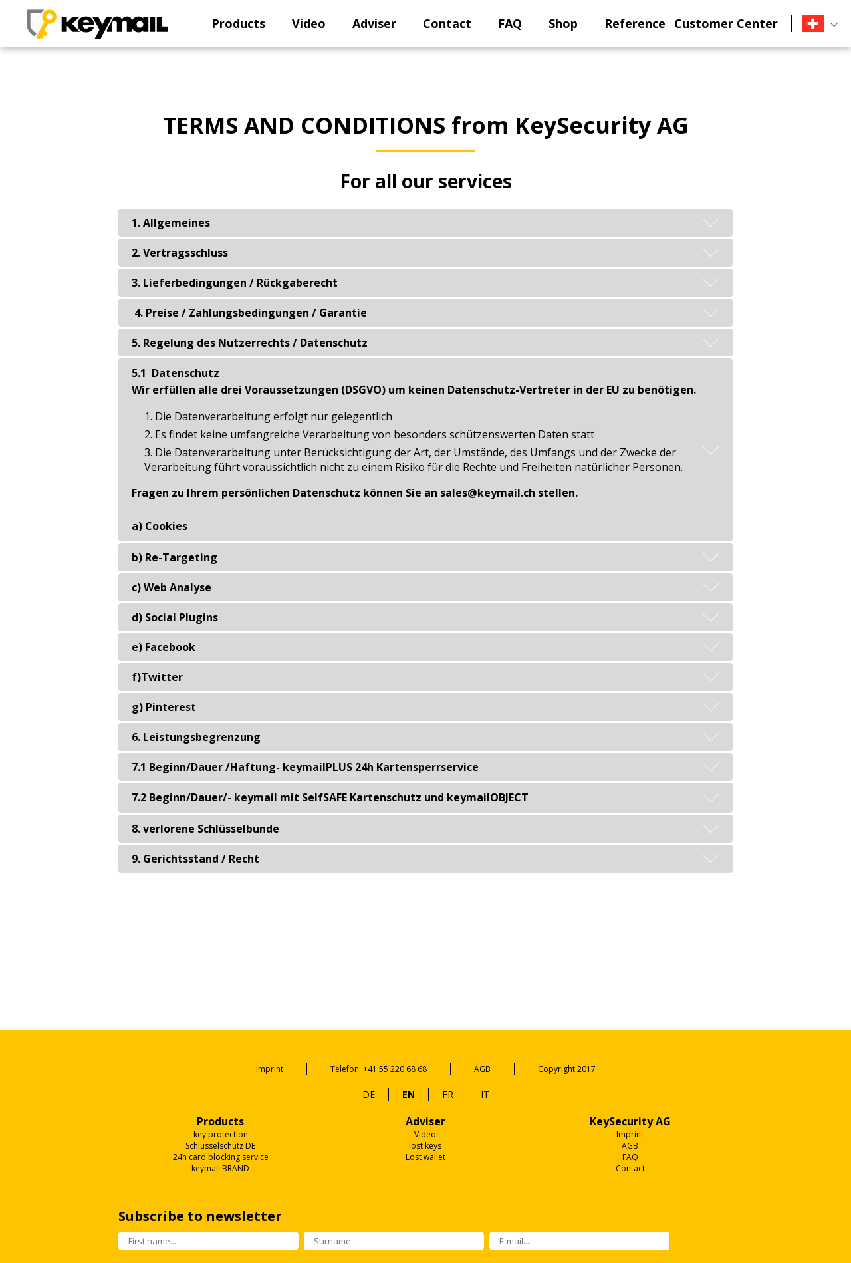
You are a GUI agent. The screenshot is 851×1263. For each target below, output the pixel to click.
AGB (482, 1069)
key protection (220, 1134)
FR (447, 1094)
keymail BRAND (220, 1168)
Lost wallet (425, 1157)
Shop (563, 23)
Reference (635, 23)
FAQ (510, 23)
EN (408, 1094)
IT (485, 1094)
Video (309, 23)
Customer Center (726, 23)
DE (368, 1094)
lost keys (425, 1145)
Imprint (269, 1069)
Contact (447, 23)
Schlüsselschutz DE (220, 1145)
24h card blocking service (221, 1157)
